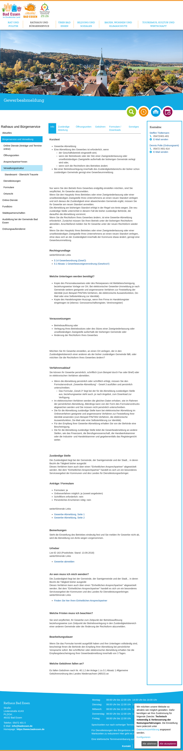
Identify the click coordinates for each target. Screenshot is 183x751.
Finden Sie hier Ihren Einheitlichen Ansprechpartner (80, 600)
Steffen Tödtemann (159, 133)
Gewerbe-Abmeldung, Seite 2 (69, 517)
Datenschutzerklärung (148, 729)
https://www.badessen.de (30, 729)
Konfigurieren (143, 737)
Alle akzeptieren (168, 743)
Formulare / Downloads (115, 128)
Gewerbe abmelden (64, 561)
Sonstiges (134, 126)
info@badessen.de (22, 726)
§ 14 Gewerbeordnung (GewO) (70, 260)
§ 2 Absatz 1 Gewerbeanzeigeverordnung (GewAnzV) (81, 263)
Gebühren (100, 126)
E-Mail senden (160, 139)
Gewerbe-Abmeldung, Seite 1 (69, 514)
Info (52, 126)
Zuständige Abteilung (64, 128)
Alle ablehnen (149, 743)
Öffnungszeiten (83, 126)
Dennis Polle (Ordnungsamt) (164, 145)
